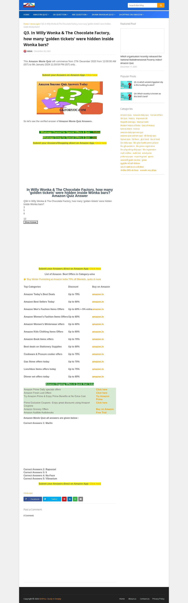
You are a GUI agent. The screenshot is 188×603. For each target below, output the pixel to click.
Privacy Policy (158, 598)
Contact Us (145, 598)
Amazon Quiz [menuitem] (40, 14)
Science (136, 129)
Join (94, 137)
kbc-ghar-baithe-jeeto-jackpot (146, 143)
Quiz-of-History (148, 125)
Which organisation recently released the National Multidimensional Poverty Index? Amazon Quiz (141, 59)
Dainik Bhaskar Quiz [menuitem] (103, 14)
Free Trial (101, 412)
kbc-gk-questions (127, 146)
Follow (96, 132)
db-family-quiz (150, 135)
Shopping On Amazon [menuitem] (130, 14)
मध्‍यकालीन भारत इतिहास (148, 170)
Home (26, 24)
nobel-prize (147, 153)
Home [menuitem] (26, 14)
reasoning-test (140, 156)
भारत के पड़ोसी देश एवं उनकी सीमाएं (132, 167)
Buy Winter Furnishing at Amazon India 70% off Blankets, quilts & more (64, 279)
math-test (137, 153)
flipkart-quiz (125, 139)
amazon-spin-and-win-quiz (131, 135)
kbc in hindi (155, 139)
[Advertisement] (70, 167)
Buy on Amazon (105, 409)
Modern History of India (130, 125)
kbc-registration (149, 149)
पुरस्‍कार (144, 160)
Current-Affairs (156, 115)
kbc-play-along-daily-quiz (130, 149)
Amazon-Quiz (126, 115)
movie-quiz (35, 24)
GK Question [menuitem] (59, 14)
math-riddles (125, 153)
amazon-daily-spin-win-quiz (131, 132)
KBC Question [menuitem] (79, 14)
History (132, 118)
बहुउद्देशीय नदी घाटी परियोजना (130, 163)
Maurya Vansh (142, 122)
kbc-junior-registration (145, 146)
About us (132, 598)
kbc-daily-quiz (126, 143)
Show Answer (31, 222)
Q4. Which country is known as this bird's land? (147, 95)
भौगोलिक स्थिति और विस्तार (129, 170)
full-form (135, 139)
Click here (91, 75)
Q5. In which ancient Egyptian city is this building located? (148, 83)
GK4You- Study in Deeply (50, 598)
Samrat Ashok (126, 129)
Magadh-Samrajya (127, 122)
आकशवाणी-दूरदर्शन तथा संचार (130, 160)
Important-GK (141, 118)
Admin (29, 51)
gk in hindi (145, 139)
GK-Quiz (123, 118)
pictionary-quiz (126, 156)
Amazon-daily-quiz (141, 115)
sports (150, 156)
